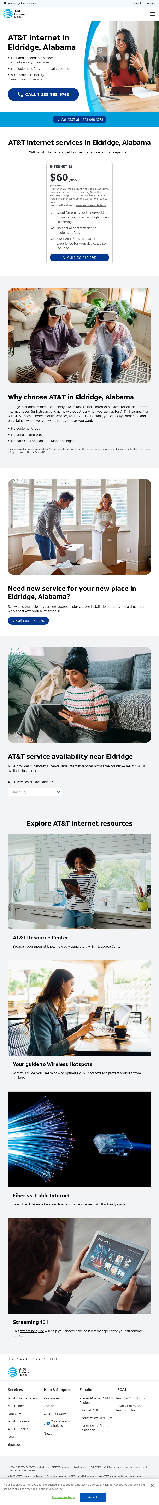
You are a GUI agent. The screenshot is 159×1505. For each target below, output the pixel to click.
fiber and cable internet (75, 1204)
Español (151, 3)
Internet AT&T (90, 1410)
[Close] (152, 1485)
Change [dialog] (31, 3)
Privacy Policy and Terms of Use (128, 1408)
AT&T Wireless (18, 1421)
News (48, 1433)
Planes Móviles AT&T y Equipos (96, 1400)
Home (11, 1359)
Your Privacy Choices (57, 1423)
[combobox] (30, 792)
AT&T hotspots (90, 1073)
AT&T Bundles (18, 1429)
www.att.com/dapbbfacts (91, 205)
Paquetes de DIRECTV (96, 1418)
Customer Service (57, 1413)
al (40, 1359)
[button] (58, 792)
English (137, 3)
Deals (12, 1436)
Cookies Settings (63, 1497)
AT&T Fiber (16, 1406)
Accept (93, 1497)
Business (14, 1444)
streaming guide (32, 1331)
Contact (50, 1406)
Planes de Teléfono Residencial (94, 1427)
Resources (51, 1398)
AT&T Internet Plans (22, 1398)
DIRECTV (14, 1413)
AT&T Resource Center (105, 946)
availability (26, 1359)
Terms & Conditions (130, 1398)
